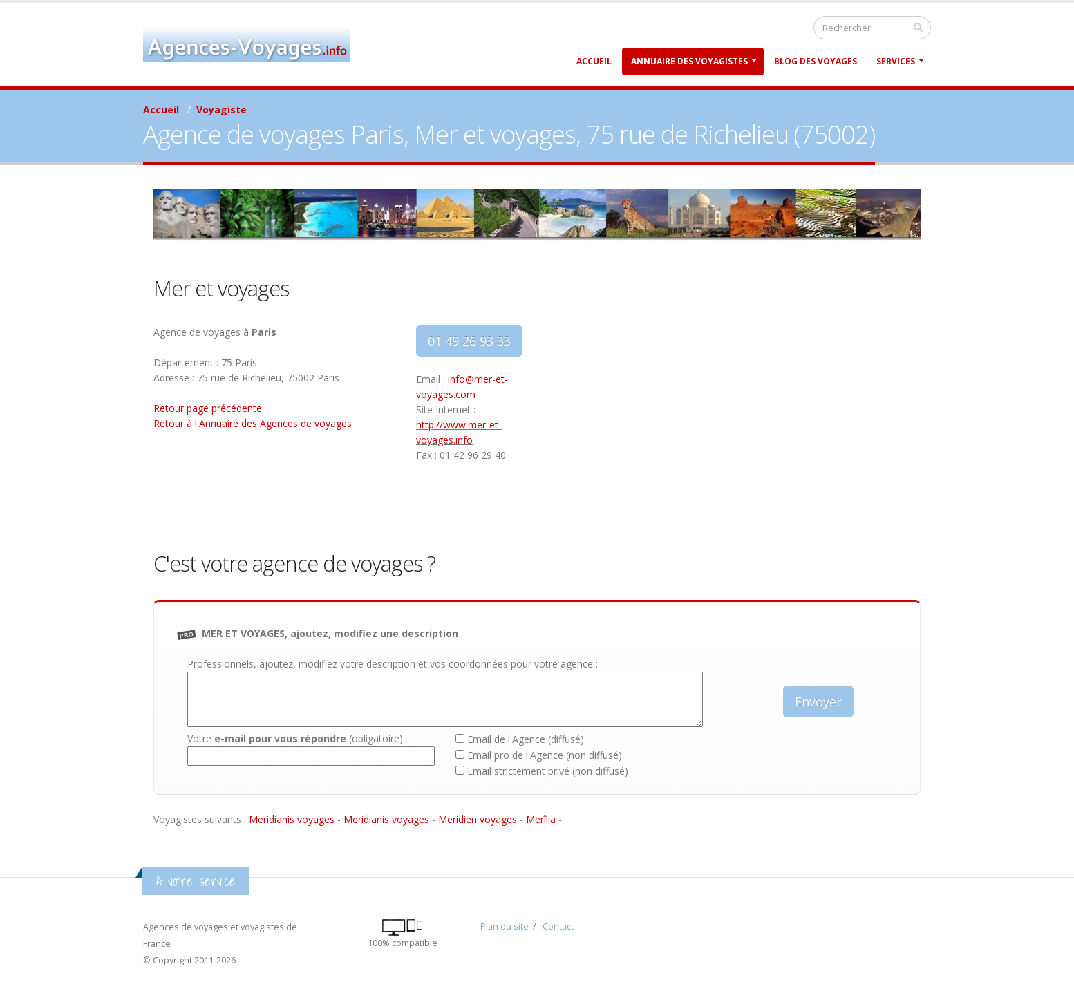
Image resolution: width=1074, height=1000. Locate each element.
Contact (558, 926)
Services (895, 61)
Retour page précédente (207, 408)
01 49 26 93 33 (469, 340)
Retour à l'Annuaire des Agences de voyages (252, 423)
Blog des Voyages (815, 61)
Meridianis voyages (292, 819)
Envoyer (818, 701)
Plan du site (504, 926)
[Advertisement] (734, 421)
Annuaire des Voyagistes (689, 61)
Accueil (594, 61)
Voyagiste (221, 109)
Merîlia (541, 819)
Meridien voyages (477, 819)
